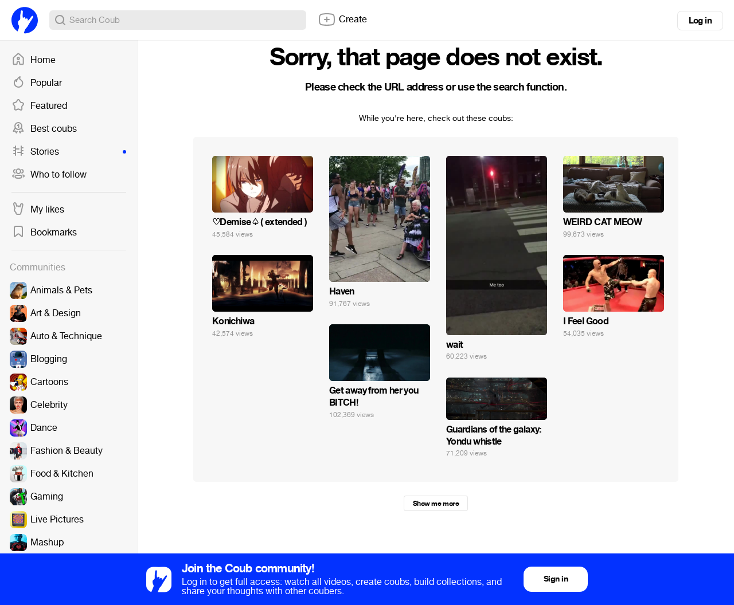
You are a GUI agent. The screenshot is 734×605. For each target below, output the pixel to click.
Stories (68, 152)
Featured (39, 106)
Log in (700, 20)
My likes (37, 210)
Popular (36, 83)
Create (342, 19)
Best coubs (44, 129)
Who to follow (49, 175)
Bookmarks (44, 233)
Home (33, 60)
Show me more (436, 503)
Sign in (556, 578)
